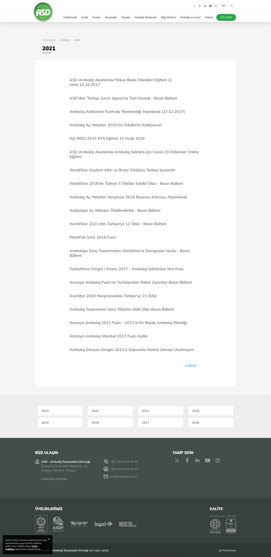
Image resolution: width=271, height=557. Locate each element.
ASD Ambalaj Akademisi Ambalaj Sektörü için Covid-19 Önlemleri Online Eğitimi (134, 154)
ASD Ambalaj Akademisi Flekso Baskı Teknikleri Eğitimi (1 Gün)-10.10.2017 (121, 82)
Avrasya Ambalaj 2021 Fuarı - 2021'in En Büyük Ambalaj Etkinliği (128, 322)
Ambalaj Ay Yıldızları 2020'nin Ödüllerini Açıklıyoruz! (116, 125)
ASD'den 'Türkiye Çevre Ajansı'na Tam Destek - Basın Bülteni (123, 98)
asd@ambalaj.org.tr (123, 476)
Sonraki (192, 365)
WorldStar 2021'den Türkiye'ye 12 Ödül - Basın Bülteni (118, 223)
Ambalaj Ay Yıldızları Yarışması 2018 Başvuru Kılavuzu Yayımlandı (128, 197)
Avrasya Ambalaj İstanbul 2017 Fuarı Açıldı (108, 336)
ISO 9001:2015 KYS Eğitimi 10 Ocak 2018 (107, 138)
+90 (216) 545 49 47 (124, 469)
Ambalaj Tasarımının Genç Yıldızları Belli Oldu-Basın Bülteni (122, 309)
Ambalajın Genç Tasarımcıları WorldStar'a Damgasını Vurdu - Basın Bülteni (130, 253)
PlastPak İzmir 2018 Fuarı (93, 237)
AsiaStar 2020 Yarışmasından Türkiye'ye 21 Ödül (113, 295)
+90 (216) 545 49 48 (124, 461)
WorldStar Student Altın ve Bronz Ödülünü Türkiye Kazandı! (122, 170)
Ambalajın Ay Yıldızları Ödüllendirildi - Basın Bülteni (115, 210)
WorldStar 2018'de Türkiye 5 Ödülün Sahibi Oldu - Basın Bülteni (126, 183)
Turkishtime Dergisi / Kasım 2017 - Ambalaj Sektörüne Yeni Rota (127, 268)
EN (223, 7)
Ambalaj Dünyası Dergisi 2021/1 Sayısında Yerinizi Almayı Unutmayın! (132, 349)
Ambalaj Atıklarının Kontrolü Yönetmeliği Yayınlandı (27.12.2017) (127, 111)
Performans (229, 549)
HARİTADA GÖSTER (54, 479)
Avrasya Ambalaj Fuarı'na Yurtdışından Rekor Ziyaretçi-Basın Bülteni (131, 282)
